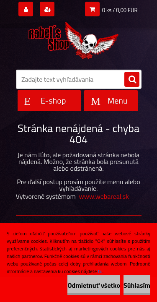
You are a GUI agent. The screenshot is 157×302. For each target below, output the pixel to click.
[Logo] (73, 39)
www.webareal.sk (104, 196)
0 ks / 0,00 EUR (120, 10)
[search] (131, 80)
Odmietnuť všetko (93, 285)
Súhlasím (137, 285)
